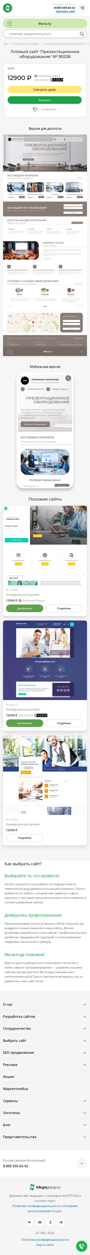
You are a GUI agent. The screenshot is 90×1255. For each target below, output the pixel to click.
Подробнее (63, 608)
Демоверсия (24, 608)
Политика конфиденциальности (45, 1240)
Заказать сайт (65, 11)
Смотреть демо (44, 90)
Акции (8, 1076)
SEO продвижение (18, 1052)
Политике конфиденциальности (36, 1206)
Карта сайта (45, 1245)
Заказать (44, 100)
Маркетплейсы (15, 1088)
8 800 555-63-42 (64, 7)
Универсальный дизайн (23, 594)
